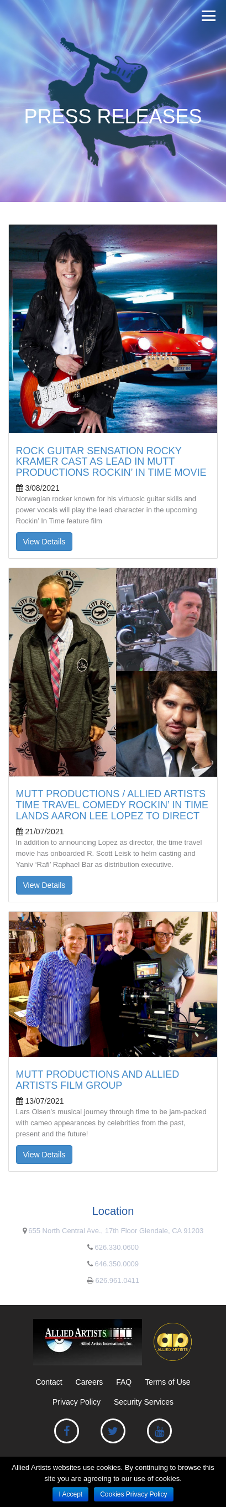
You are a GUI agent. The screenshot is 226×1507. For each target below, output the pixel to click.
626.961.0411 (118, 1280)
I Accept (70, 1494)
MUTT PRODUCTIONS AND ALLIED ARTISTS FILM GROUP (98, 1080)
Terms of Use (167, 1382)
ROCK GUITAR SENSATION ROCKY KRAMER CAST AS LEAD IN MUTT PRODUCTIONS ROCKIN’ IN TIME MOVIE (111, 462)
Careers (89, 1382)
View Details (44, 541)
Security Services (144, 1401)
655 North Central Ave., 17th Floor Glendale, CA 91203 (115, 1231)
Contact (48, 1382)
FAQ (124, 1382)
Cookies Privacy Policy (133, 1494)
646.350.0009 (117, 1264)
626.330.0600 (117, 1247)
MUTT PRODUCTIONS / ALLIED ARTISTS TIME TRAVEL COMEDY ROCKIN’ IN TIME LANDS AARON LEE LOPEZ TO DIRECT (112, 805)
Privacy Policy (76, 1401)
